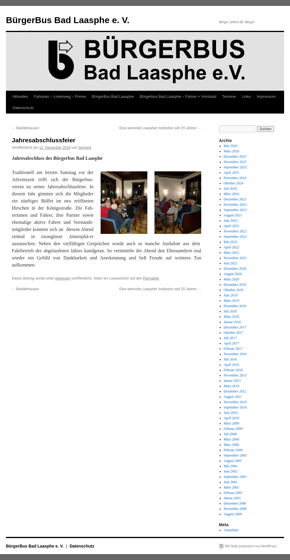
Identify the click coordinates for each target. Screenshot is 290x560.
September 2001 (235, 477)
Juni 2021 (231, 263)
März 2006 (231, 445)
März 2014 (231, 386)
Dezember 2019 (235, 285)
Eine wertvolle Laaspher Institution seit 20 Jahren (160, 128)
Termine (229, 96)
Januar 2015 (232, 381)
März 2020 (231, 279)
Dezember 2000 (235, 503)
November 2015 (235, 375)
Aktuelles (20, 96)
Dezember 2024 (235, 178)
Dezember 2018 (235, 306)
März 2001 (231, 487)
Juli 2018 (230, 311)
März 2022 (231, 253)
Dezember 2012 (235, 391)
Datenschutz (23, 108)
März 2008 (231, 439)
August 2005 (233, 461)
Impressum (266, 96)
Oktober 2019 (233, 290)
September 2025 (235, 167)
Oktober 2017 (233, 333)
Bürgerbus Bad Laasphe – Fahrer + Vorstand (178, 96)
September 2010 (235, 407)
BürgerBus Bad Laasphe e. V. (67, 20)
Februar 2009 (233, 429)
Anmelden (231, 530)
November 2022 (235, 231)
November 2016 (235, 354)
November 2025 (235, 162)
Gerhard (84, 148)
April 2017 (231, 343)
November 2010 (235, 402)
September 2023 (235, 210)
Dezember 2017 (235, 327)
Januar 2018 (232, 322)
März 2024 (231, 194)
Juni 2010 (231, 413)
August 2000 (233, 514)
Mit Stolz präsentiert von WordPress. (251, 546)
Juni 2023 (231, 220)
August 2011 (233, 397)
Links (246, 96)
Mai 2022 (230, 242)
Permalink (151, 278)
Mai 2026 (230, 146)
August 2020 (233, 274)
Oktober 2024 (233, 183)
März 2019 (231, 301)
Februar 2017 (233, 349)
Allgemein (62, 278)
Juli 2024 (230, 188)
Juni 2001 (231, 482)
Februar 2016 (233, 370)
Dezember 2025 (235, 156)
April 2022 (231, 247)
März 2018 (231, 317)
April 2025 (231, 172)
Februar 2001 (233, 493)
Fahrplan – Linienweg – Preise (60, 96)
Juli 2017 (230, 338)
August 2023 (233, 215)
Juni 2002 (231, 471)
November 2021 (235, 258)
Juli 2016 (230, 359)
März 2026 (231, 151)
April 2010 (231, 418)
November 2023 (235, 204)
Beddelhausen (25, 128)
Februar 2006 (233, 450)
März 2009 (231, 423)
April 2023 (231, 226)
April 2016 (231, 365)
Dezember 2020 (235, 269)
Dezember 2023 (235, 199)
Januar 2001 (232, 498)
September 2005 (235, 455)
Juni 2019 (231, 295)
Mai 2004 (230, 466)
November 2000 (235, 509)
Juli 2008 (230, 434)
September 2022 (235, 236)
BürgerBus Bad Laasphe (113, 96)
